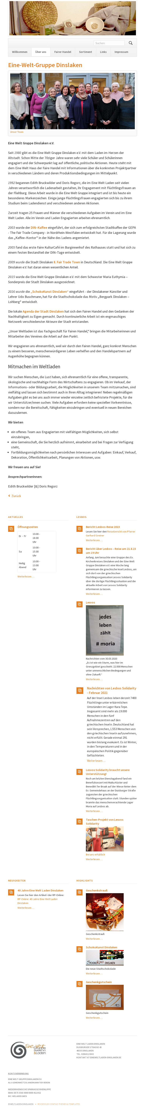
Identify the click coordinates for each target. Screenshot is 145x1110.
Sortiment (85, 52)
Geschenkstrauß (97, 890)
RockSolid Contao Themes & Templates (59, 1104)
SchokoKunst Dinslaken (101, 947)
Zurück (16, 496)
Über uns (40, 52)
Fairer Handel (62, 52)
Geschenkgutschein (99, 982)
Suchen (131, 43)
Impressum (121, 52)
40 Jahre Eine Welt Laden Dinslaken (40, 890)
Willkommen (19, 52)
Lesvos (90, 602)
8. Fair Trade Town (67, 262)
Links (103, 52)
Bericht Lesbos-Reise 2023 (103, 527)
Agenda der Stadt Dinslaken (43, 311)
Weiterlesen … (26, 576)
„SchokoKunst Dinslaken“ (50, 291)
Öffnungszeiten (28, 527)
